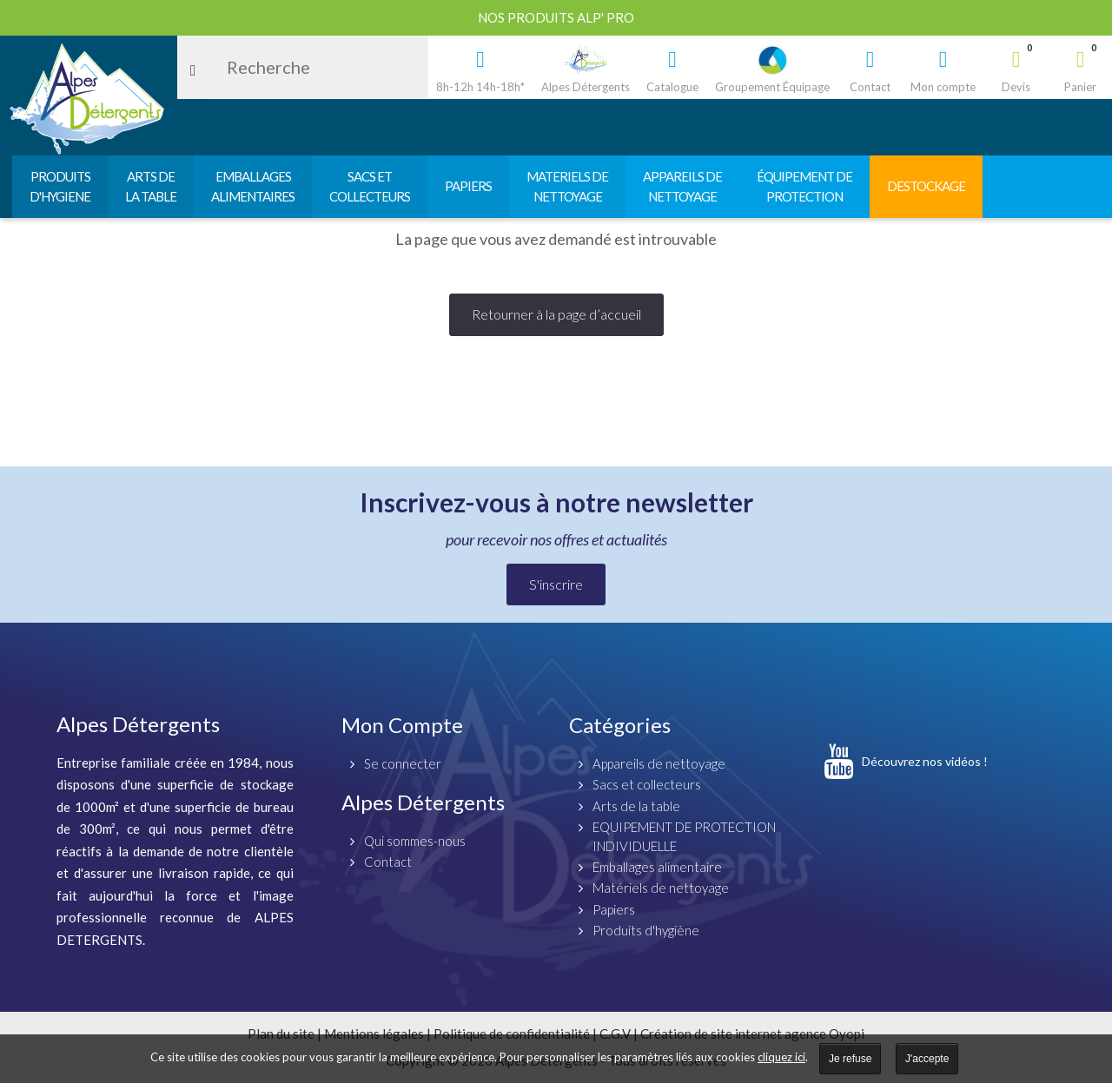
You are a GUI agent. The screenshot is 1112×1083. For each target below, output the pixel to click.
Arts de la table (636, 806)
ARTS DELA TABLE (150, 186)
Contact (388, 861)
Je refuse (850, 1059)
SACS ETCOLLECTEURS (369, 186)
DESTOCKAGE (926, 186)
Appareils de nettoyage (658, 763)
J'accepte (927, 1059)
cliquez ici (781, 1057)
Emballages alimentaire (657, 867)
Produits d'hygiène (645, 930)
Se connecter (402, 763)
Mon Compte (402, 724)
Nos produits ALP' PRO (556, 17)
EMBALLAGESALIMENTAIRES (253, 186)
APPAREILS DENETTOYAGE (682, 186)
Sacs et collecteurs (646, 784)
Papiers (613, 909)
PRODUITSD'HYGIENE (60, 186)
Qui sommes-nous (415, 841)
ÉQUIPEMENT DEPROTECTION (804, 186)
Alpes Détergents (423, 802)
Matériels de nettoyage (660, 887)
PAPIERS (468, 186)
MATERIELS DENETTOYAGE (567, 186)
